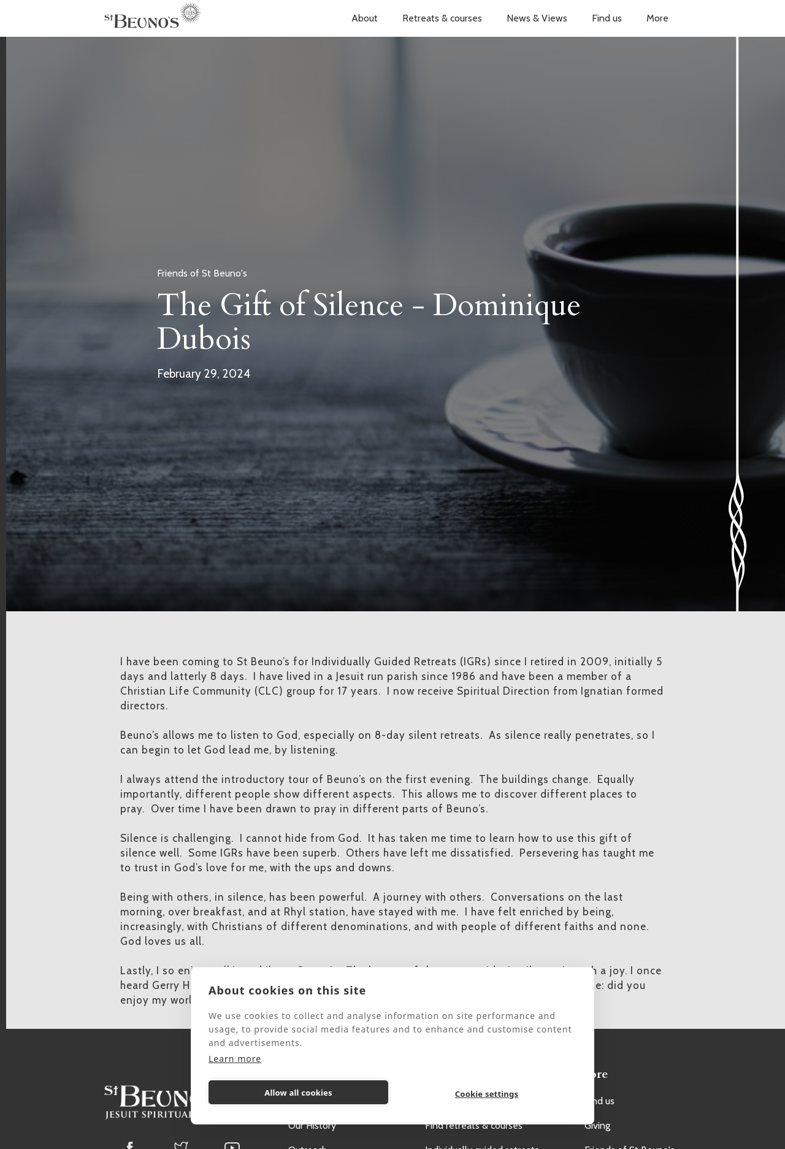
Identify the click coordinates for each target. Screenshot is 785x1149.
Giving (597, 1125)
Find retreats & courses (474, 1125)
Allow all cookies (298, 1092)
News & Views (537, 18)
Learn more (235, 1058)
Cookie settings (486, 1093)
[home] (152, 18)
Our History (312, 1125)
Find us (607, 18)
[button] (364, 18)
